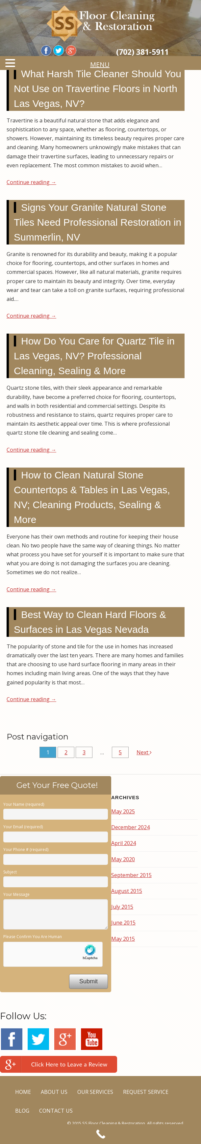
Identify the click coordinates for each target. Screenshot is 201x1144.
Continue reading (31, 182)
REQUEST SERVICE (145, 1091)
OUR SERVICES (95, 1091)
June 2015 (123, 922)
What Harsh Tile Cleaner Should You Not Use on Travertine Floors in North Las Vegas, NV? (97, 88)
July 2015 (122, 906)
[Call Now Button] (100, 1134)
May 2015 (123, 938)
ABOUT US (54, 1091)
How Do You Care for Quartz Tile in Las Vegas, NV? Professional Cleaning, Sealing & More (94, 356)
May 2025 (123, 811)
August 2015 (126, 891)
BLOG (22, 1110)
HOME (23, 1091)
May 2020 (123, 859)
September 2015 (131, 875)
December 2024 (130, 827)
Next (144, 752)
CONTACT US (56, 1110)
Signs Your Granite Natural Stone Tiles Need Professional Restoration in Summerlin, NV (97, 222)
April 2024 (123, 843)
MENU (103, 64)
